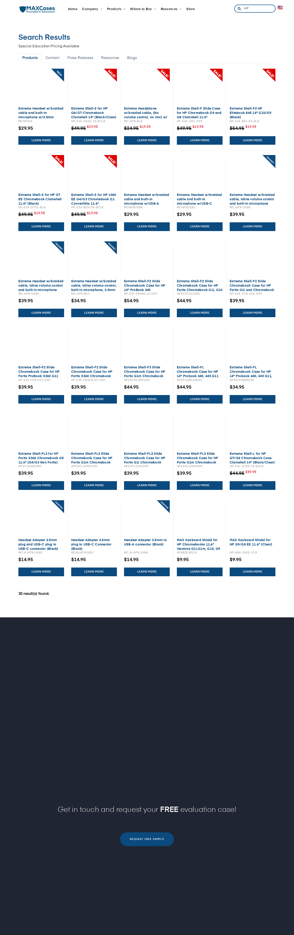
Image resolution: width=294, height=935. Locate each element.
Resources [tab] (110, 58)
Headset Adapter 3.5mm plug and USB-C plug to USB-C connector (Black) (38, 545)
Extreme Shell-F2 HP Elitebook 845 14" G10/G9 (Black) (250, 113)
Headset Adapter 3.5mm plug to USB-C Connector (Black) (91, 545)
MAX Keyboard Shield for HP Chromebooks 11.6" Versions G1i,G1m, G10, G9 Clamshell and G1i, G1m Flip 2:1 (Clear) (198, 549)
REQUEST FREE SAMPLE (147, 839)
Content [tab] (52, 58)
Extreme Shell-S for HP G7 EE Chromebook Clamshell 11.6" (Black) (40, 199)
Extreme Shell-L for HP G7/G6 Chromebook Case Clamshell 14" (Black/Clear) (252, 458)
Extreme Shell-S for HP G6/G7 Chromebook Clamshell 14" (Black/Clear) (93, 113)
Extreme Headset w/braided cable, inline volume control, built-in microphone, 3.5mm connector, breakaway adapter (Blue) (94, 290)
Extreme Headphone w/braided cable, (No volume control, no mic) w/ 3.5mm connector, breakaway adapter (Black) (146, 117)
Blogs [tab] (132, 58)
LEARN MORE (41, 140)
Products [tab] (30, 58)
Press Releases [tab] (80, 58)
